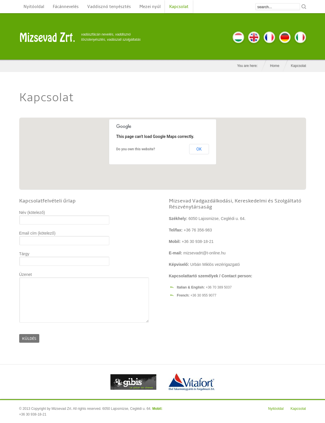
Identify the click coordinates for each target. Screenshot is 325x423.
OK (199, 149)
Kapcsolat (178, 6)
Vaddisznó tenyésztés (109, 6)
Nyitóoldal (34, 6)
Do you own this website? (135, 149)
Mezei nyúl (150, 6)
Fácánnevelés (66, 6)
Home (274, 66)
